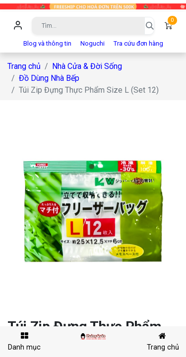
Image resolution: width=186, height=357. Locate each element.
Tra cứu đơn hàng (138, 43)
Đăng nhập (17, 25)
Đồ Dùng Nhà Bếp (49, 78)
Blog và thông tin (47, 43)
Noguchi (92, 43)
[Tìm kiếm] (149, 26)
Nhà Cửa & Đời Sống (87, 66)
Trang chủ (24, 66)
